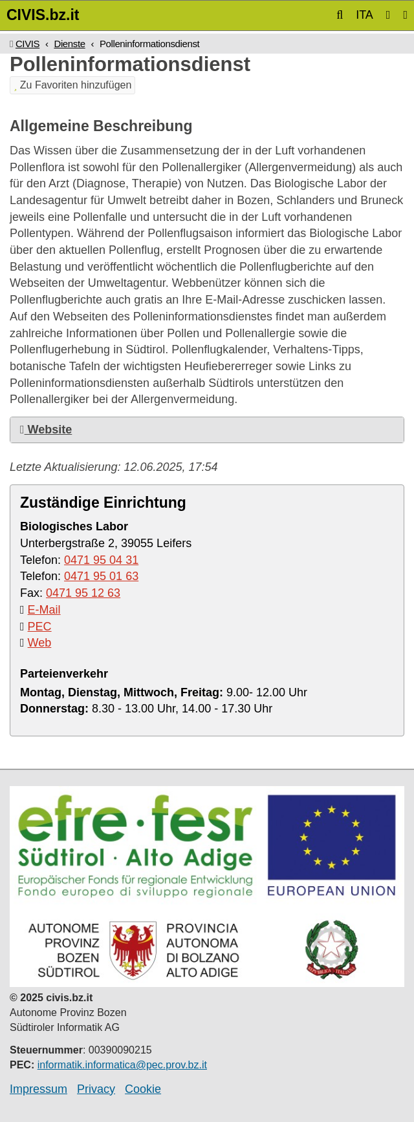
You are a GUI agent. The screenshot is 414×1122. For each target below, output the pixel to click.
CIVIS (27, 43)
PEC (40, 626)
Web (40, 642)
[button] (339, 14)
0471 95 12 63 (83, 593)
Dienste (69, 43)
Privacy (96, 1089)
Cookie (143, 1089)
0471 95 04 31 (101, 560)
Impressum (38, 1089)
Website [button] (46, 429)
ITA (364, 14)
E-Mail (44, 609)
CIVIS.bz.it (42, 14)
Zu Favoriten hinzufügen (72, 84)
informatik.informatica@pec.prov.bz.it (122, 1064)
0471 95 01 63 (101, 576)
